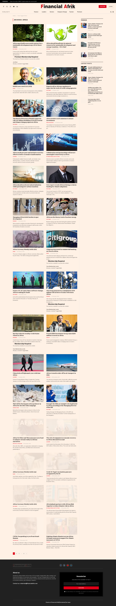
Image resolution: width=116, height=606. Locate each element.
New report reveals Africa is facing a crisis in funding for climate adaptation (61, 186)
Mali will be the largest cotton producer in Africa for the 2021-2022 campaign (27, 404)
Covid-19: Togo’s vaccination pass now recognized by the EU (59, 473)
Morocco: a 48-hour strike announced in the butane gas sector (95, 35)
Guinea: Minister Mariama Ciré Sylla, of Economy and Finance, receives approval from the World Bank (95, 26)
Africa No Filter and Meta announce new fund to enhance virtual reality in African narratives (28, 439)
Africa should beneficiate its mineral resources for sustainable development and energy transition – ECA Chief (60, 45)
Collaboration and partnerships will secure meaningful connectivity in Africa (60, 153)
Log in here (25, 63)
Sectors (52, 11)
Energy (48, 337)
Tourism (71, 11)
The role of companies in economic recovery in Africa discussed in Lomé (61, 438)
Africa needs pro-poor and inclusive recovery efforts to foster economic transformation (28, 153)
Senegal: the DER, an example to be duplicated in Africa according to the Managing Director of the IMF (61, 405)
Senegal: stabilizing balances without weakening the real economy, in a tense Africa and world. (95, 69)
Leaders (44, 11)
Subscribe (102, 6)
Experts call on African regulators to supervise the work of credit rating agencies (61, 87)
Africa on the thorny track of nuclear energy (61, 217)
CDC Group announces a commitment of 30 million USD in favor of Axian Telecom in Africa (60, 292)
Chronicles (15, 540)
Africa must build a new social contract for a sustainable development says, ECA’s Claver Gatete (27, 45)
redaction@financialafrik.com (28, 583)
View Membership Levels (52, 266)
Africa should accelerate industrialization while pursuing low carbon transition (27, 186)
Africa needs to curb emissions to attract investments (59, 119)
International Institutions (53, 156)
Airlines (48, 377)
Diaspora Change (62, 11)
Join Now (15, 62)
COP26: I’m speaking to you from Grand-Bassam (26, 537)
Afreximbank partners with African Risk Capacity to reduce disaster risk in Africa (60, 505)
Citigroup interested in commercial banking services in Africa (61, 250)
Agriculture (16, 407)
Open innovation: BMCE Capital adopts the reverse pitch (94, 101)
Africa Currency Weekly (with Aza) (24, 472)
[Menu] (113, 12)
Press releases (50, 122)
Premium (79, 11)
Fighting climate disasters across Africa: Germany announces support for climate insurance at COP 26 (60, 538)
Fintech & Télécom (17, 443)
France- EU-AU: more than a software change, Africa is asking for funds (28, 291)
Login (110, 6)
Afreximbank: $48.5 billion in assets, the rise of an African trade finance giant (95, 54)
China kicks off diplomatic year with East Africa (26, 374)
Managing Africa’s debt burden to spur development (26, 218)
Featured (15, 49)
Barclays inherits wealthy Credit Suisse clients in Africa (26, 334)
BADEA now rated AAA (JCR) (22, 86)
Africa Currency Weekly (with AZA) (25, 249)
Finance (36, 11)
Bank (14, 88)
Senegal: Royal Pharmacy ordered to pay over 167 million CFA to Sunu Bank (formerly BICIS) (94, 45)
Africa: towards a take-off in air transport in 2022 (61, 374)
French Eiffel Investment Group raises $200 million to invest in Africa (60, 334)
